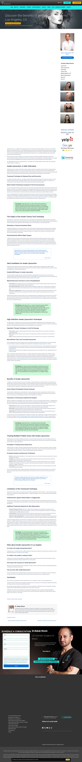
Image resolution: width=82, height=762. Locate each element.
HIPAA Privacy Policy (12, 728)
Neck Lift (63, 77)
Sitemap (9, 731)
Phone (5, 644)
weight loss (36, 276)
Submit (16, 665)
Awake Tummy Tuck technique (29, 219)
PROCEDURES (22, 7)
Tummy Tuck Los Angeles (13, 725)
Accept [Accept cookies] (67, 759)
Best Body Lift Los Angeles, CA (14, 717)
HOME (12, 7)
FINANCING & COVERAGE (60, 7)
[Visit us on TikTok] (51, 728)
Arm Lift (63, 79)
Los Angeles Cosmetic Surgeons (22, 552)
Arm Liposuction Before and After (14, 715)
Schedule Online (17, 23)
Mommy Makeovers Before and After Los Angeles (17, 727)
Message (5, 648)
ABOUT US (16, 7)
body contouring (40, 342)
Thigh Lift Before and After (13, 723)
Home (6, 25)
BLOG (53, 7)
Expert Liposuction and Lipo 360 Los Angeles (16, 720)
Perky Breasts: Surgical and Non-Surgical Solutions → (47, 620)
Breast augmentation (66, 75)
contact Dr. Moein (37, 196)
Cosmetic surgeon (14, 599)
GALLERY (44, 7)
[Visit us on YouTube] (47, 728)
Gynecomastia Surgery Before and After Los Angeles (18, 722)
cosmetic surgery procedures (21, 359)
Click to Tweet (47, 257)
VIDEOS (48, 7)
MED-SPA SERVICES (36, 7)
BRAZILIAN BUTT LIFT (66, 73)
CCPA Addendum (11, 730)
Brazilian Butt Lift (12, 348)
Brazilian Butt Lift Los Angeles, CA (14, 718)
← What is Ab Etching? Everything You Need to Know (17, 620)
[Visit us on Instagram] (49, 728)
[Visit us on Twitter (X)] (45, 728)
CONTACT (69, 7)
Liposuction (10, 25)
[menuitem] (60, 2)
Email (5, 639)
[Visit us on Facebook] (43, 728)
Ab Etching (63, 69)
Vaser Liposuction (65, 67)
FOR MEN (29, 7)
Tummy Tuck (64, 71)
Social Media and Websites (67, 57)
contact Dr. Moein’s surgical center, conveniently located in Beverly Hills (30, 416)
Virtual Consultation (9, 23)
